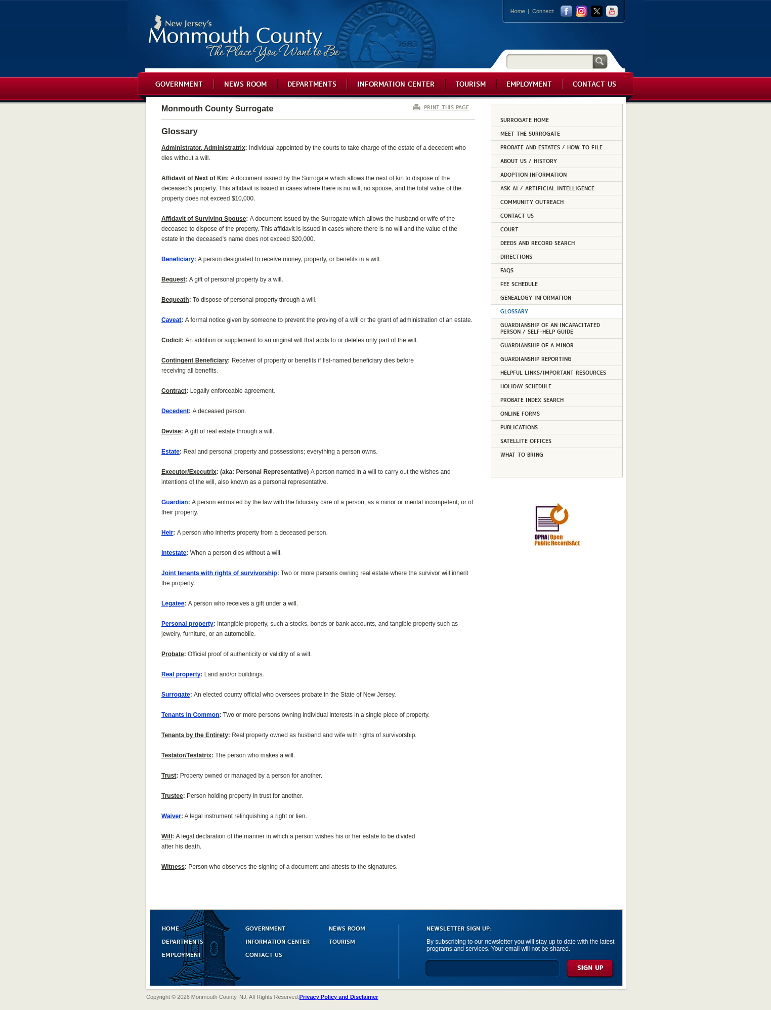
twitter (597, 11)
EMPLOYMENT (181, 954)
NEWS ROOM (347, 927)
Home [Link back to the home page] (517, 11)
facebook (566, 11)
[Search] (549, 61)
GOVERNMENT (265, 927)
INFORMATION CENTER (277, 941)
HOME (170, 927)
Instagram (581, 11)
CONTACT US (263, 954)
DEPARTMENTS (182, 941)
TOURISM (342, 941)
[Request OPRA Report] (556, 544)
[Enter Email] (492, 972)
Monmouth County (244, 39)
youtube (612, 11)
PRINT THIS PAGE (446, 107)
